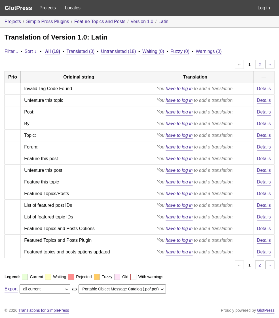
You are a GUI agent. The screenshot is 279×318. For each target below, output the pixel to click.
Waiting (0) (153, 51)
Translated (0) (80, 51)
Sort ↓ (31, 51)
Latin (163, 21)
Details (264, 88)
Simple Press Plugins (47, 21)
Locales (73, 7)
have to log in (179, 88)
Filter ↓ (11, 51)
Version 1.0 (142, 21)
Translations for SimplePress (43, 310)
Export (11, 288)
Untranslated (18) (118, 51)
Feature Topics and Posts (99, 21)
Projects (47, 7)
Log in (263, 7)
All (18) (52, 51)
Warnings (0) (209, 51)
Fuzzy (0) (179, 51)
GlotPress (18, 8)
